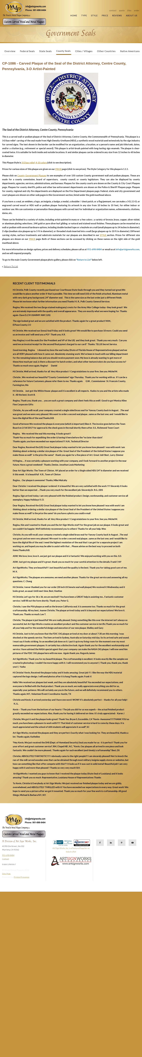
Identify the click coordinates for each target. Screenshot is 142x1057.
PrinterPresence (21, 877)
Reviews (117, 15)
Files (129, 10)
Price (105, 15)
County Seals (63, 51)
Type (84, 15)
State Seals (45, 51)
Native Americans (130, 51)
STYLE (103, 235)
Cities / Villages (84, 51)
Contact (112, 10)
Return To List (11, 266)
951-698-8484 (8, 855)
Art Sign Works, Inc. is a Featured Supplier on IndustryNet (71, 847)
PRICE (58, 169)
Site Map (6, 873)
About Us (131, 15)
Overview (9, 51)
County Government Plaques (31, 175)
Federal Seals (27, 51)
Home (73, 15)
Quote (122, 10)
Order (136, 10)
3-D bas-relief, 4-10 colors (34, 162)
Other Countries (106, 51)
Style (94, 15)
